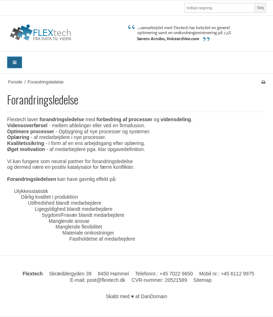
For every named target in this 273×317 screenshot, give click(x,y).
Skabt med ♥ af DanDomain (136, 296)
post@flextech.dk (106, 280)
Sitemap (202, 280)
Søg (260, 7)
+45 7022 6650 (176, 273)
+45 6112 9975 (237, 273)
